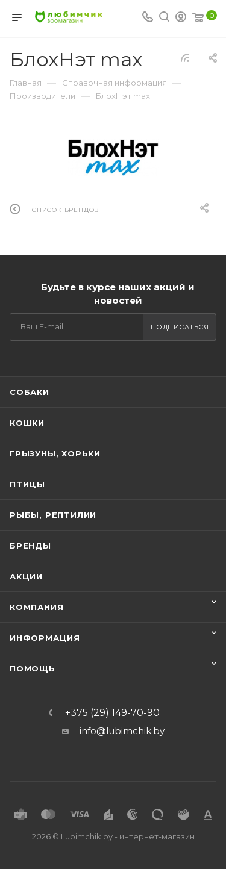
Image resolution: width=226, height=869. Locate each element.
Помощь (32, 668)
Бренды (30, 545)
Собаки (29, 392)
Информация (45, 638)
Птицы (27, 484)
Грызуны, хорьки (55, 453)
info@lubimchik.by (122, 731)
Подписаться (180, 327)
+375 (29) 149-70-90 (112, 713)
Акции (26, 576)
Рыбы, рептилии (53, 515)
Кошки (27, 423)
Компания (36, 607)
